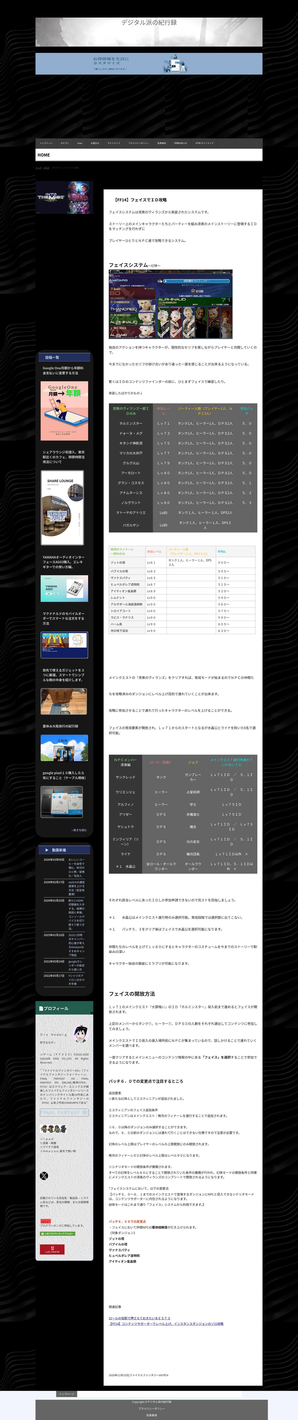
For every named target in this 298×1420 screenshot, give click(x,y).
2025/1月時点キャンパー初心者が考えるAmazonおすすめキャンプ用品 (77, 945)
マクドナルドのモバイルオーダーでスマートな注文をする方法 (64, 618)
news (79, 143)
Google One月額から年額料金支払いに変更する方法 (63, 370)
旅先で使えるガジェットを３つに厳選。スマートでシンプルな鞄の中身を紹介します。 (63, 675)
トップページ (46, 143)
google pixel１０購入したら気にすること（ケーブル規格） (65, 775)
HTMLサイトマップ (204, 143)
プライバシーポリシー (138, 143)
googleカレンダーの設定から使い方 (77, 965)
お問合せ (95, 143)
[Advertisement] (149, 109)
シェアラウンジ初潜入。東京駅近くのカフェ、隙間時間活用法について (64, 457)
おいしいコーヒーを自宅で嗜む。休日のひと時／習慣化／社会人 (77, 868)
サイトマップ (114, 143)
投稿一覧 (52, 357)
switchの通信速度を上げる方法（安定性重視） (77, 888)
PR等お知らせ (180, 143)
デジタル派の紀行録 (149, 22)
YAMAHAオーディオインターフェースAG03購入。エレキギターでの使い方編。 (64, 562)
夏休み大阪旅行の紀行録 (60, 726)
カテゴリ (65, 143)
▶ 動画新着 (55, 849)
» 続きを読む (79, 830)
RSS (45, 1222)
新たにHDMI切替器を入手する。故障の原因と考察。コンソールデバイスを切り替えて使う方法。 (77, 914)
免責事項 (161, 143)
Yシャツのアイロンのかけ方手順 (77, 980)
